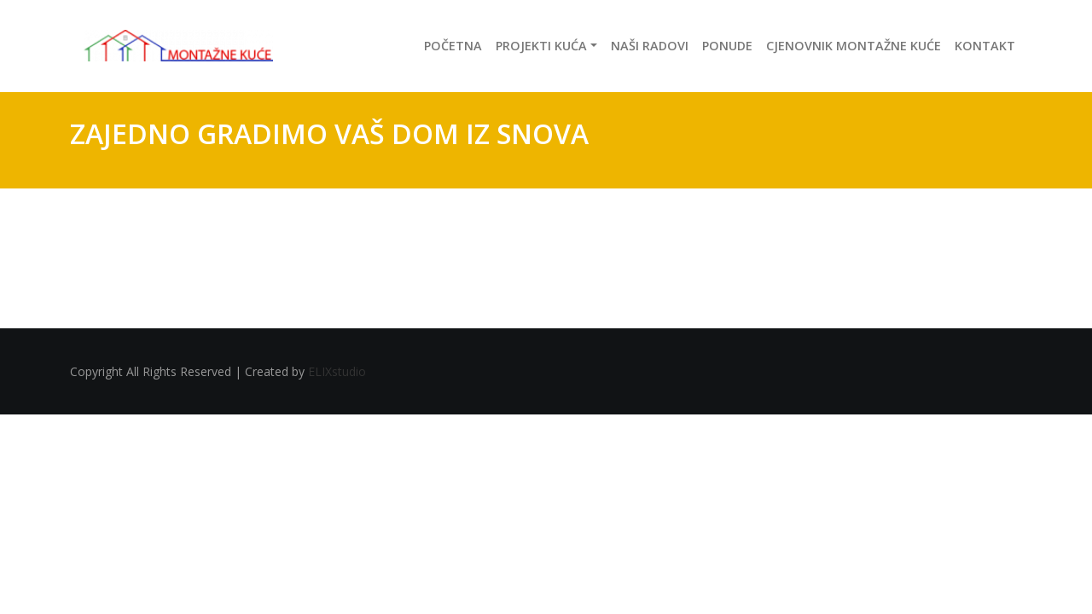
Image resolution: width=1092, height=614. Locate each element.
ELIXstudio (337, 371)
